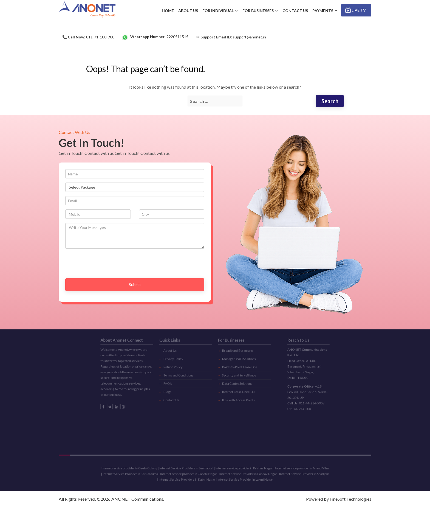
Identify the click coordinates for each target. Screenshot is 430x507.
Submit (135, 284)
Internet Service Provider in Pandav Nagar (243, 473)
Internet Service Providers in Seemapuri (190, 469)
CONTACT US (295, 10)
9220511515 (155, 37)
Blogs (174, 383)
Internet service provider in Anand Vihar (289, 469)
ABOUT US (188, 10)
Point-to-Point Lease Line (236, 362)
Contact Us (178, 390)
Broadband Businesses (234, 348)
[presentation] (107, 263)
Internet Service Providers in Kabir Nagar (191, 478)
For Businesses (258, 10)
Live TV (355, 10)
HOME (168, 10)
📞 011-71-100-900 (88, 37)
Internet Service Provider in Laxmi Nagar (240, 478)
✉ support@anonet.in (231, 37)
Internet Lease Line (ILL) (235, 383)
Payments (322, 10)
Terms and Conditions (184, 369)
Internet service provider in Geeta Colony (142, 469)
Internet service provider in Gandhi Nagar (192, 473)
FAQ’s (174, 376)
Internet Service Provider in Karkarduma (143, 473)
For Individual (218, 10)
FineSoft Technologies (350, 499)
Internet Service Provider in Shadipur (290, 473)
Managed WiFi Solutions (235, 355)
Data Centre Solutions (234, 376)
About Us (176, 348)
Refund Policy (179, 362)
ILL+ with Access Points (235, 390)
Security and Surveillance (235, 369)
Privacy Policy (179, 355)
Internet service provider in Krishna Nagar (239, 469)
